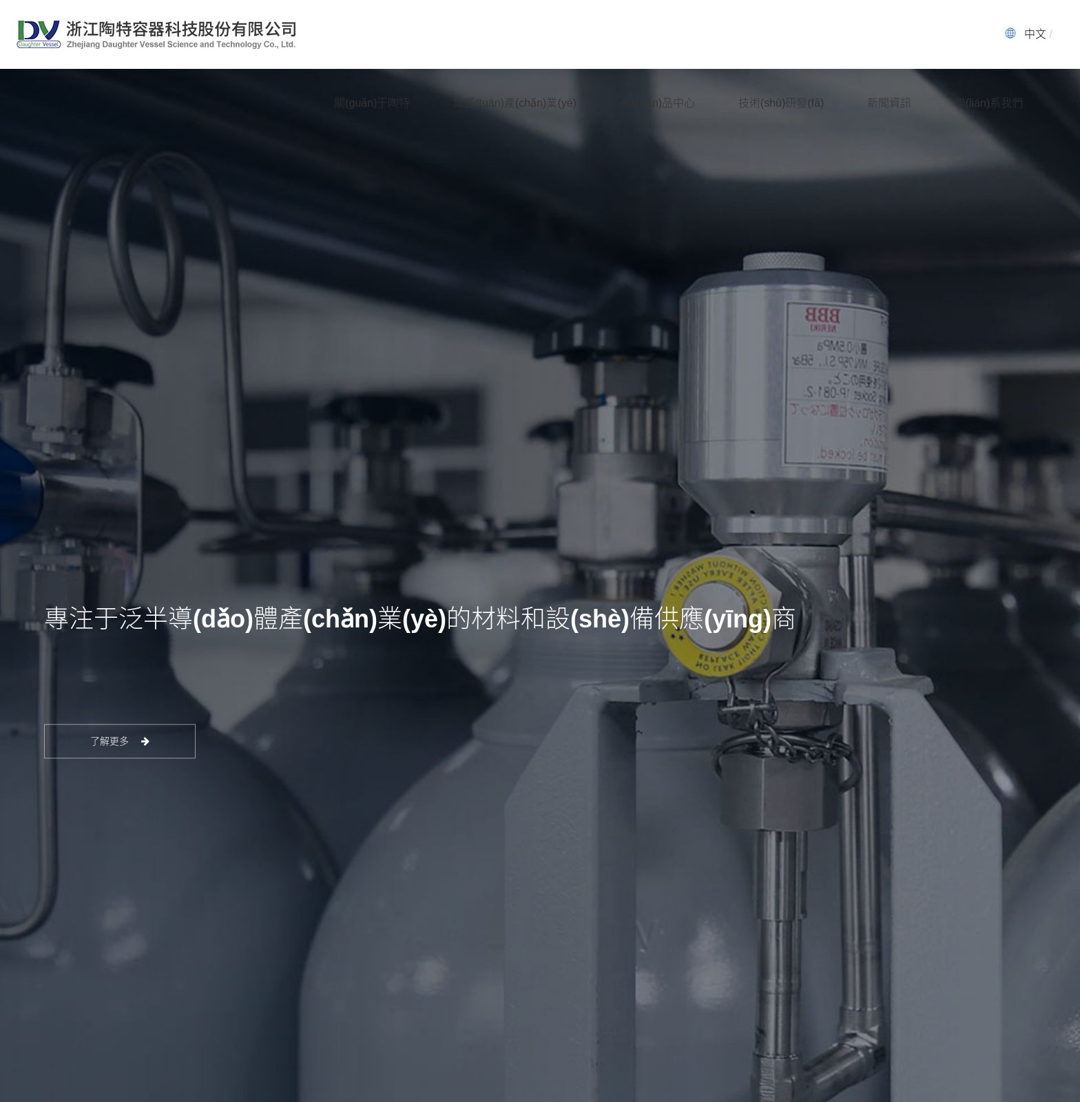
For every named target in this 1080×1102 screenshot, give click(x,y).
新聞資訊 (889, 103)
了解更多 (120, 741)
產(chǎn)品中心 (657, 103)
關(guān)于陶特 (372, 103)
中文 (1035, 34)
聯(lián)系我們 (989, 103)
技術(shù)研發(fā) (781, 103)
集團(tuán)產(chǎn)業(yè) (515, 103)
